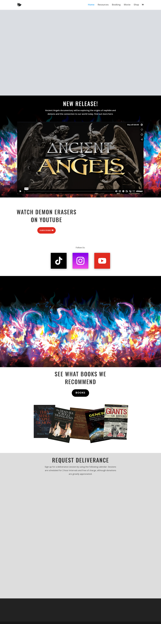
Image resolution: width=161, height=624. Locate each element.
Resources (103, 5)
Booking (116, 5)
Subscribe (45, 230)
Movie (127, 5)
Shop (136, 5)
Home (91, 5)
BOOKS (80, 392)
